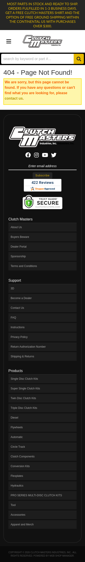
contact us (14, 98)
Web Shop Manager (61, 556)
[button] (42, 59)
